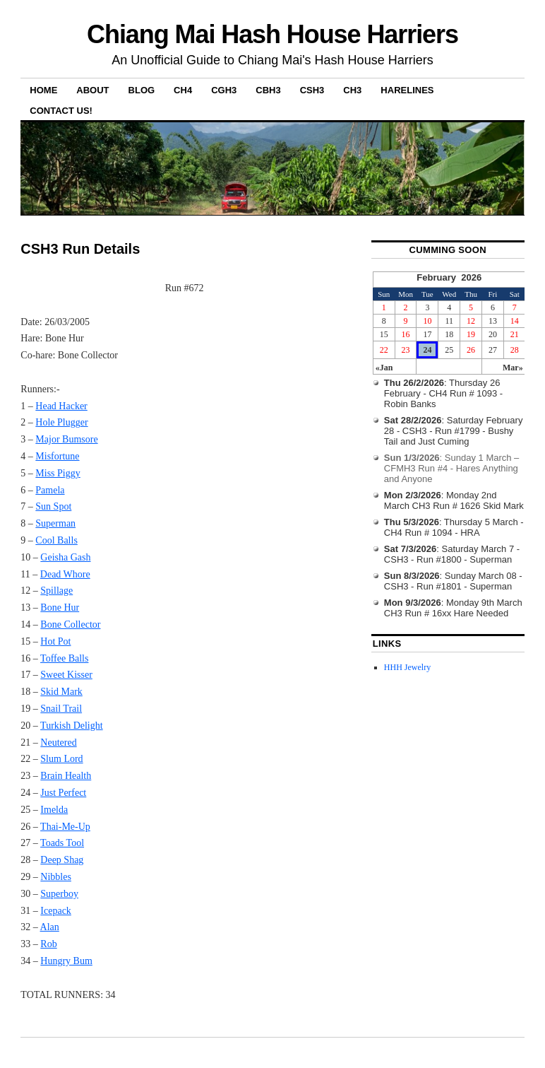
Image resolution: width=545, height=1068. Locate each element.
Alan (49, 927)
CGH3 (223, 90)
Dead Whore (65, 574)
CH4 (183, 90)
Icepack (55, 910)
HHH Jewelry (407, 667)
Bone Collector (70, 624)
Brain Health (65, 775)
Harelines (407, 90)
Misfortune (57, 456)
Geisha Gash (65, 557)
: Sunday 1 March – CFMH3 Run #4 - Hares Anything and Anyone (452, 468)
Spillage (56, 590)
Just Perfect (63, 792)
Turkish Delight (71, 725)
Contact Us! (61, 110)
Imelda (54, 809)
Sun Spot (53, 506)
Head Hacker (61, 406)
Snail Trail (61, 708)
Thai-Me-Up (65, 826)
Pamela (49, 490)
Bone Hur (59, 607)
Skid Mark (61, 691)
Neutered (58, 742)
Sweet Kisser (66, 674)
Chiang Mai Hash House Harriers (272, 34)
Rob (48, 944)
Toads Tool (62, 843)
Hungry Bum (66, 961)
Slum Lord (61, 758)
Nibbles (55, 877)
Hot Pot (55, 641)
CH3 (352, 90)
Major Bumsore (66, 439)
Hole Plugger (61, 422)
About (92, 90)
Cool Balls (56, 540)
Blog (141, 90)
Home (43, 90)
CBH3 (268, 90)
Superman (55, 523)
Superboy (59, 893)
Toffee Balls (64, 658)
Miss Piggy (57, 473)
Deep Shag (61, 860)
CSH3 (312, 90)
